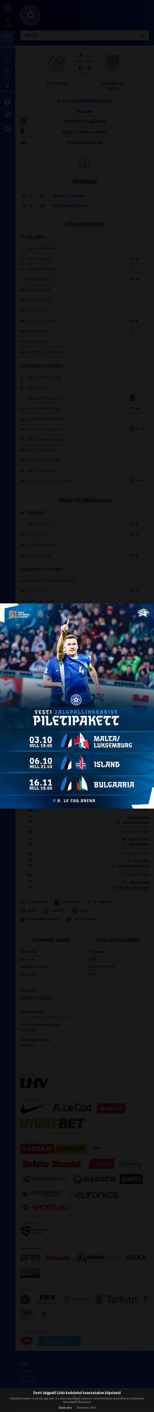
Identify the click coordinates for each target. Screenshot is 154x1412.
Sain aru (65, 1407)
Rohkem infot (86, 1407)
